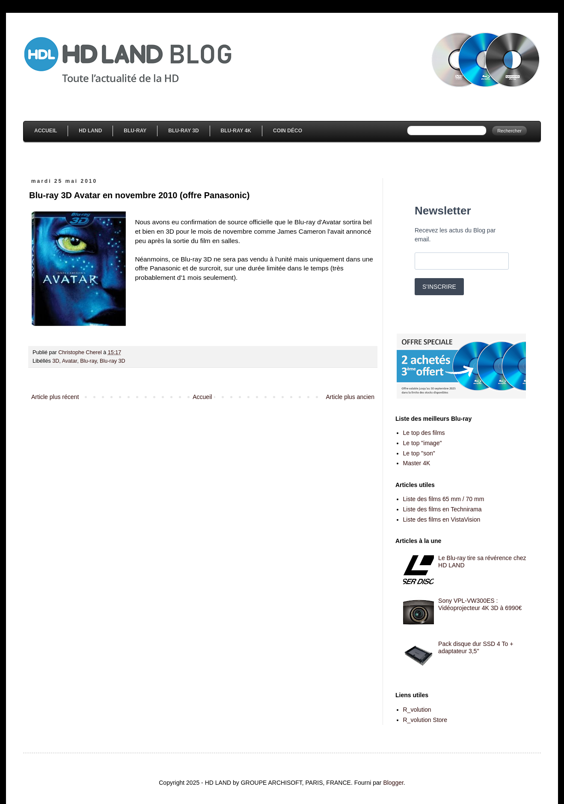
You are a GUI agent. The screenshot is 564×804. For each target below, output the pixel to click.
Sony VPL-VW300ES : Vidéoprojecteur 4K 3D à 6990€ (480, 604)
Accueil (45, 131)
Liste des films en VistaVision (442, 519)
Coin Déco (287, 131)
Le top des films (424, 432)
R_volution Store (425, 719)
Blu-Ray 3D (183, 131)
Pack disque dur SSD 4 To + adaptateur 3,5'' (475, 647)
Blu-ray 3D (112, 361)
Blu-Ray (135, 131)
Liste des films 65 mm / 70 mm (443, 499)
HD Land (90, 131)
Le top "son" (419, 453)
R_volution (417, 709)
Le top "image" (422, 443)
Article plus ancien (350, 396)
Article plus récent (55, 396)
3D (55, 361)
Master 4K (416, 463)
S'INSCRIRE (439, 286)
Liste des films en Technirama (442, 509)
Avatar (69, 361)
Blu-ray (88, 361)
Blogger (393, 782)
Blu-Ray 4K (236, 131)
